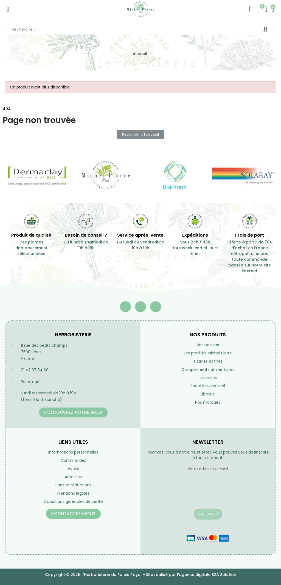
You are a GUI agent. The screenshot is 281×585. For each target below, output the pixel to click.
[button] (140, 134)
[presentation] (187, 495)
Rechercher (265, 29)
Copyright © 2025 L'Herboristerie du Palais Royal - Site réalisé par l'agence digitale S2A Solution (140, 574)
